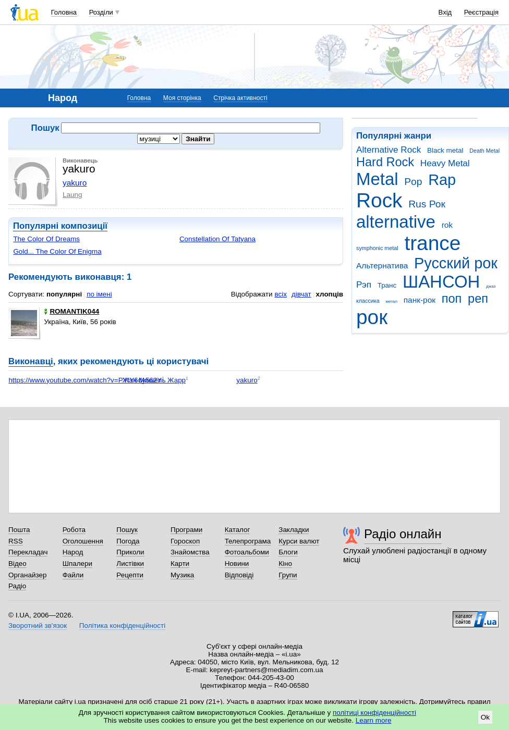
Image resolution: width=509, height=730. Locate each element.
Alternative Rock (388, 150)
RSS (15, 541)
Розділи (101, 12)
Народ (73, 552)
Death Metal (484, 150)
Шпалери (77, 563)
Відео (17, 563)
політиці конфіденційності (374, 712)
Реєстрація (481, 12)
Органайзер (27, 575)
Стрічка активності (240, 98)
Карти (180, 563)
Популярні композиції (60, 226)
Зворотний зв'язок (37, 625)
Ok (485, 717)
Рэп (363, 285)
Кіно (285, 563)
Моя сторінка (182, 98)
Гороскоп (185, 541)
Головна (64, 12)
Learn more (374, 720)
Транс (387, 285)
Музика (182, 575)
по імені (99, 294)
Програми (186, 530)
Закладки (293, 530)
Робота (74, 530)
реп (478, 298)
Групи (287, 575)
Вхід (445, 12)
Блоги (288, 552)
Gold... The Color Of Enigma (57, 251)
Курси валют (298, 541)
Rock (379, 200)
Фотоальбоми (247, 552)
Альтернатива (382, 265)
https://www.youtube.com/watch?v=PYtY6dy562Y (85, 380)
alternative (395, 221)
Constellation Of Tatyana (217, 239)
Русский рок (456, 263)
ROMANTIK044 (71, 311)
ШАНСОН (441, 281)
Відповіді (239, 575)
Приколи (130, 552)
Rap (442, 179)
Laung (72, 195)
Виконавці (30, 361)
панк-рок (419, 299)
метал (391, 301)
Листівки (130, 563)
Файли (73, 575)
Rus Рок (426, 204)
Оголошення (83, 541)
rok (447, 224)
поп (452, 298)
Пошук (127, 530)
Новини (237, 563)
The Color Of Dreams (46, 239)
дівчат (301, 294)
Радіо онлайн (403, 534)
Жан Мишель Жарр (154, 380)
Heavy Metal (445, 163)
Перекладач (27, 552)
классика (368, 301)
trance (432, 243)
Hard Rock (385, 162)
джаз (490, 286)
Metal (377, 179)
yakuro (75, 182)
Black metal (445, 150)
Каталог (237, 530)
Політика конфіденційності (122, 625)
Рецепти (129, 575)
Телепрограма (248, 541)
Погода (127, 541)
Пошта (19, 530)
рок (371, 317)
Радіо (17, 586)
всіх (280, 294)
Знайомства (190, 552)
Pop (413, 181)
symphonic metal (377, 248)
